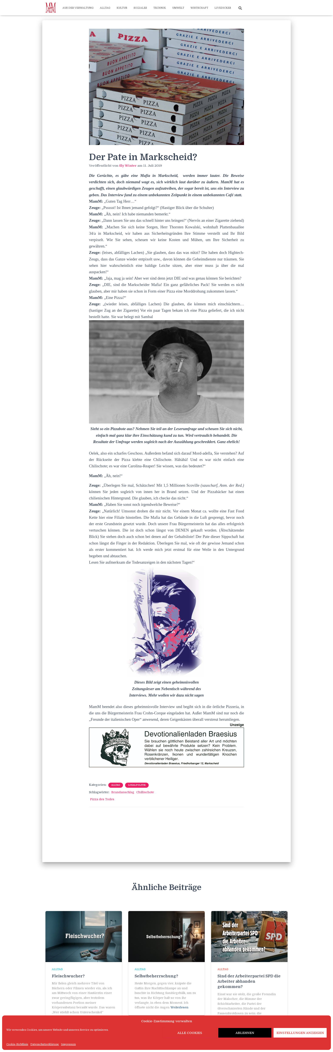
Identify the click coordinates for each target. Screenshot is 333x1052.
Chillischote (145, 792)
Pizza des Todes (102, 799)
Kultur (122, 7)
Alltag (105, 7)
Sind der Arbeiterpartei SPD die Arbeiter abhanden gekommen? (249, 981)
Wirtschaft (199, 7)
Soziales (140, 7)
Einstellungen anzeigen (300, 1033)
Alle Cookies (189, 1033)
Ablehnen (245, 1033)
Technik (159, 7)
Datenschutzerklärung (44, 1044)
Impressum (68, 1044)
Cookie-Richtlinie (17, 1044)
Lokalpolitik (137, 785)
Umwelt (178, 7)
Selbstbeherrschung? (156, 976)
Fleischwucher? (68, 976)
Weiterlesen (179, 1007)
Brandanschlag (122, 792)
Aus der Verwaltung (77, 7)
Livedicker (222, 7)
